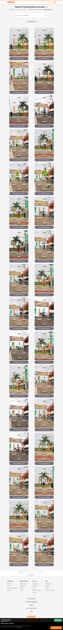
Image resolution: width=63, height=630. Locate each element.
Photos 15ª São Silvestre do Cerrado (30, 7)
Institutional (31, 598)
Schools (21, 588)
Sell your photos (31, 608)
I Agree (56, 627)
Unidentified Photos (31, 21)
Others (21, 590)
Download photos (37, 590)
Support (47, 588)
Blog (8, 586)
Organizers (22, 586)
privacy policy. (18, 627)
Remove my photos (49, 590)
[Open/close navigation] (55, 2)
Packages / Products (12, 588)
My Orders (35, 586)
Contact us (47, 586)
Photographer (23, 583)
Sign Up (34, 592)
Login (34, 588)
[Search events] (49, 2)
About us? (9, 583)
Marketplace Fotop (47, 9)
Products (9, 590)
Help (31, 611)
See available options (18, 58)
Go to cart (58, 620)
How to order (48, 583)
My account (35, 583)
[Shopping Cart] (52, 2)
